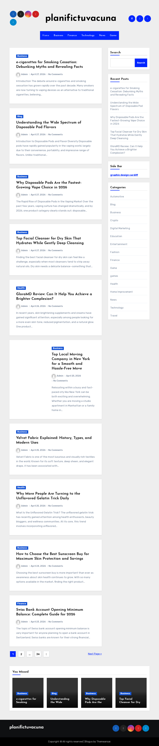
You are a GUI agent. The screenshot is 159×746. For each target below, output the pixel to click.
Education (116, 236)
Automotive (117, 196)
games (114, 276)
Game (113, 35)
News (102, 35)
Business (58, 35)
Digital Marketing (120, 228)
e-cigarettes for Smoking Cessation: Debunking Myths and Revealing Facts (126, 91)
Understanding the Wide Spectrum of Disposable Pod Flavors (126, 106)
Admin (22, 74)
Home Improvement (121, 291)
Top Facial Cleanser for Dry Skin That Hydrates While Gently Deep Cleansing (128, 135)
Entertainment (118, 244)
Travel (113, 315)
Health (21, 288)
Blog (19, 116)
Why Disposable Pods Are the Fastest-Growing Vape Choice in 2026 (127, 120)
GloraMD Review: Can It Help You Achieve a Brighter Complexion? (126, 149)
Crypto (114, 220)
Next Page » (95, 653)
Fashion (114, 252)
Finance (72, 35)
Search (115, 52)
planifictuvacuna (80, 18)
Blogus (89, 741)
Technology (88, 35)
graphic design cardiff (124, 175)
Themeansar (103, 741)
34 (38, 654)
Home (45, 35)
